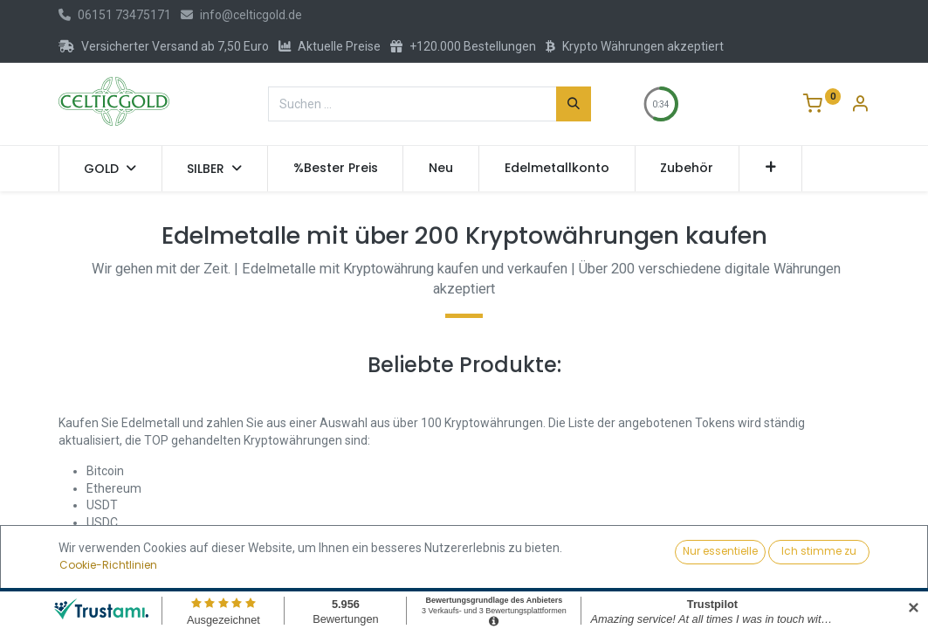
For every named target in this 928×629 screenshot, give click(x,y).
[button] (770, 168)
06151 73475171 (114, 15)
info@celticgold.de (241, 15)
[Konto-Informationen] (860, 106)
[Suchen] (573, 103)
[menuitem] (335, 168)
